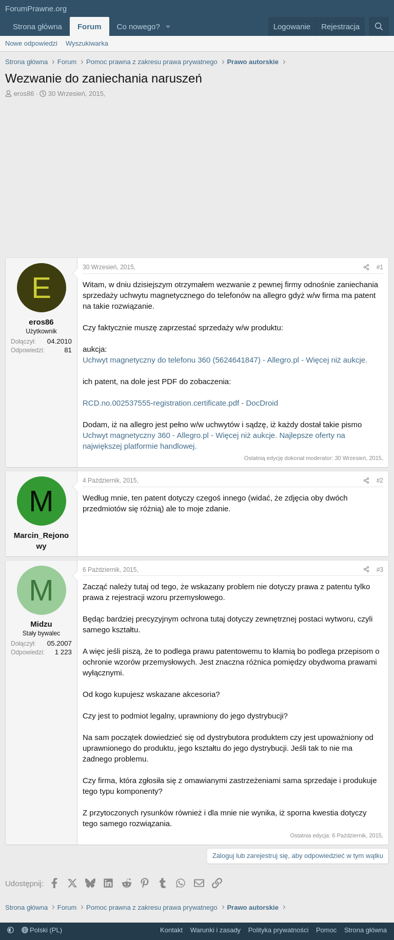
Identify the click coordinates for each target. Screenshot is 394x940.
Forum (89, 26)
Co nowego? (138, 26)
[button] (168, 26)
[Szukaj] (379, 26)
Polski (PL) (42, 930)
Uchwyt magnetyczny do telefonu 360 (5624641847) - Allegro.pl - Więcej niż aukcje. (225, 359)
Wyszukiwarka (87, 43)
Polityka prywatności (278, 930)
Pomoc (326, 930)
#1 (380, 267)
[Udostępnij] (366, 267)
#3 (380, 569)
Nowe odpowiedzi (31, 43)
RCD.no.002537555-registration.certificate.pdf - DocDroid (180, 402)
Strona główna (37, 26)
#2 (380, 480)
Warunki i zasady (215, 930)
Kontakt (171, 930)
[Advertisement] (197, 180)
